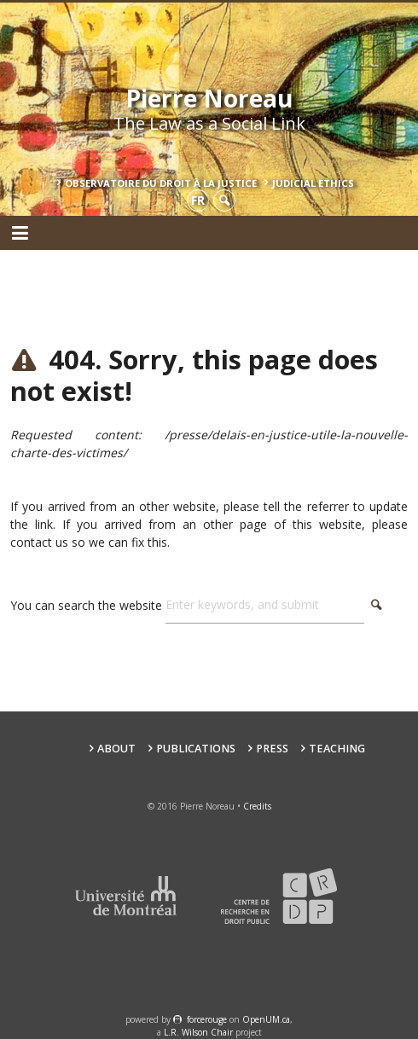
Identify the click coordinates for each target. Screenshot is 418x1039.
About (116, 748)
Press (272, 748)
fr (198, 200)
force (207, 1019)
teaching (337, 748)
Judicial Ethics (313, 183)
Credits (257, 806)
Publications (195, 748)
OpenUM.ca (266, 1019)
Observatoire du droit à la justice (161, 183)
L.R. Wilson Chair (198, 1032)
